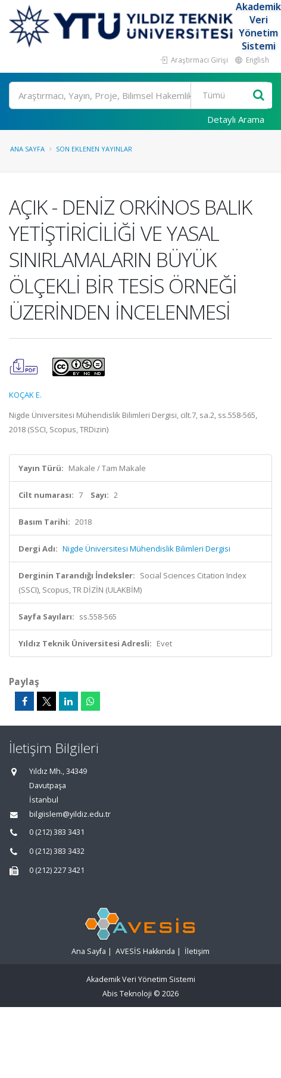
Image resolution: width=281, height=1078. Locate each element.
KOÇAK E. (25, 394)
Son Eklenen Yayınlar (94, 148)
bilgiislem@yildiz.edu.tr (70, 814)
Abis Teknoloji (127, 994)
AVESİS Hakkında (145, 951)
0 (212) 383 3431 (57, 832)
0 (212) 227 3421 (57, 870)
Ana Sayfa (27, 148)
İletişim (197, 951)
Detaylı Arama (235, 119)
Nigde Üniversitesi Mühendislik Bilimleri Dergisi (146, 548)
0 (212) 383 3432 (57, 851)
